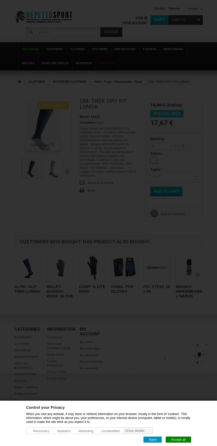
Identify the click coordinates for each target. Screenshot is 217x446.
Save (153, 439)
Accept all (178, 439)
